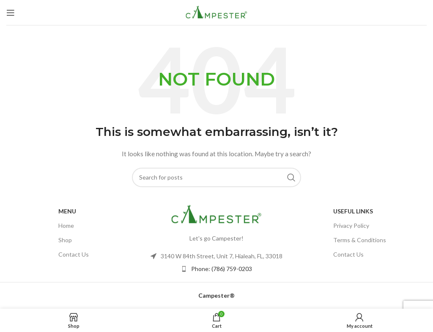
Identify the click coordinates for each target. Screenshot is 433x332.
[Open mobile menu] (10, 12)
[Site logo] (216, 11)
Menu (67, 211)
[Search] (216, 177)
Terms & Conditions (359, 239)
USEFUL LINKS (353, 211)
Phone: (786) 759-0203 (221, 268)
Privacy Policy (351, 225)
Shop (65, 239)
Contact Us (73, 254)
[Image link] (216, 213)
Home (66, 225)
